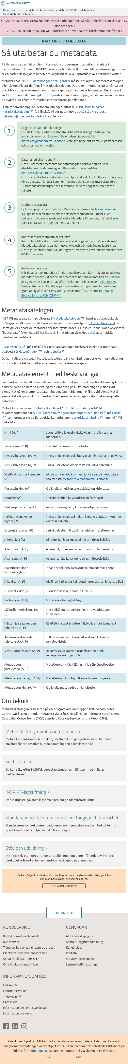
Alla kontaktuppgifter (80, 936)
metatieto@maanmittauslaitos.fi (24, 116)
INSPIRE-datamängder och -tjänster (45, 81)
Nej (78, 1057)
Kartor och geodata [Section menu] (64, 41)
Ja (48, 1057)
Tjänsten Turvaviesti (16, 947)
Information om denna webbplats (25, 1007)
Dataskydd (10, 1002)
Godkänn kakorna (64, 886)
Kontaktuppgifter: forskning (84, 941)
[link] (64, 737)
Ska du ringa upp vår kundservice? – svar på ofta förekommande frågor (71, 30)
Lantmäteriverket (15, 990)
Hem (5, 10)
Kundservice (11, 941)
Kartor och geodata (23, 10)
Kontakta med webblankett (21, 936)
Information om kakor (36, 1050)
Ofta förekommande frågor (21, 964)
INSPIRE (72, 10)
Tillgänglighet (12, 996)
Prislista (71, 953)
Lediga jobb (10, 985)
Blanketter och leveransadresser (25, 953)
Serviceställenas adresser (20, 958)
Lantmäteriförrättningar (82, 964)
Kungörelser (74, 947)
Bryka (14, 346)
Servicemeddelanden (80, 958)
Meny (123, 4)
